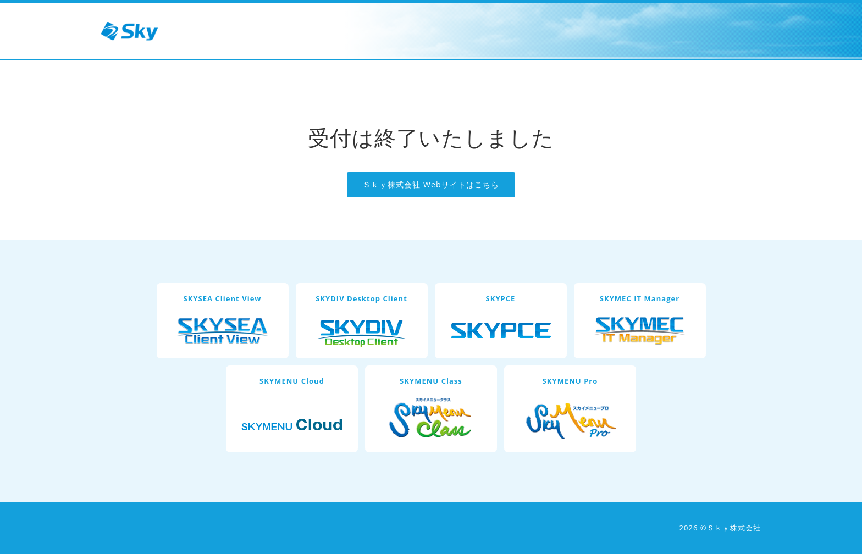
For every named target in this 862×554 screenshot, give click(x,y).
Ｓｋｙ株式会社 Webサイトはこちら (431, 184)
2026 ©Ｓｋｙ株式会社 (720, 528)
